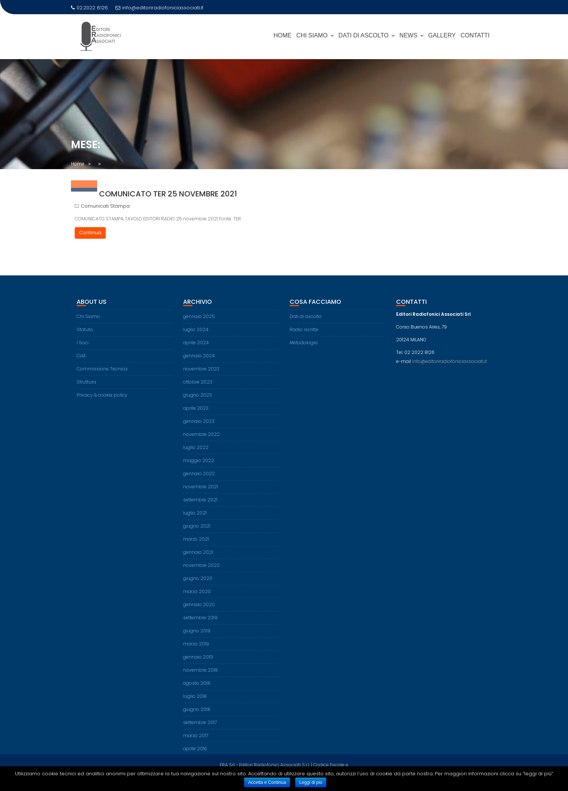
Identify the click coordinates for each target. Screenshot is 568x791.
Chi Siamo (88, 322)
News (408, 35)
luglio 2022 (196, 453)
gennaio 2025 (199, 322)
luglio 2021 (195, 518)
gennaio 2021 (198, 558)
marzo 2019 (196, 649)
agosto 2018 (196, 688)
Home (282, 35)
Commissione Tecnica (102, 374)
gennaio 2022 (199, 479)
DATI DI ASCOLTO (364, 35)
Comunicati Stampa (105, 206)
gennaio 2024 (199, 361)
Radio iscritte (304, 335)
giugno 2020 (197, 584)
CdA (81, 361)
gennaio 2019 (198, 662)
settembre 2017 (200, 728)
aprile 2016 (195, 754)
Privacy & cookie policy (102, 400)
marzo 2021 (196, 544)
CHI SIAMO (312, 35)
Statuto (85, 335)
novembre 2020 (201, 571)
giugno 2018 (196, 715)
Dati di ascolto (306, 322)
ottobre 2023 (197, 387)
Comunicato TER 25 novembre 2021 (168, 194)
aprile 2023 (196, 413)
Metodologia (304, 348)
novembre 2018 (200, 675)
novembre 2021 (200, 492)
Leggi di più (310, 782)
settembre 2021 (200, 505)
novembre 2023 (201, 374)
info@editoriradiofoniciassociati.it (159, 7)
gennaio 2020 (199, 610)
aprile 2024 (196, 348)
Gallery (442, 35)
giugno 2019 (196, 636)
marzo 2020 (197, 597)
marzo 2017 (195, 741)
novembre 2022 (201, 440)
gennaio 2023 (198, 427)
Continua (90, 232)
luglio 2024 (196, 335)
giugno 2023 (197, 400)
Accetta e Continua (267, 782)
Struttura (86, 387)
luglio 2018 (195, 702)
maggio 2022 (198, 466)
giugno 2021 (196, 531)
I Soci (83, 348)
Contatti (475, 35)
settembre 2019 (200, 623)
